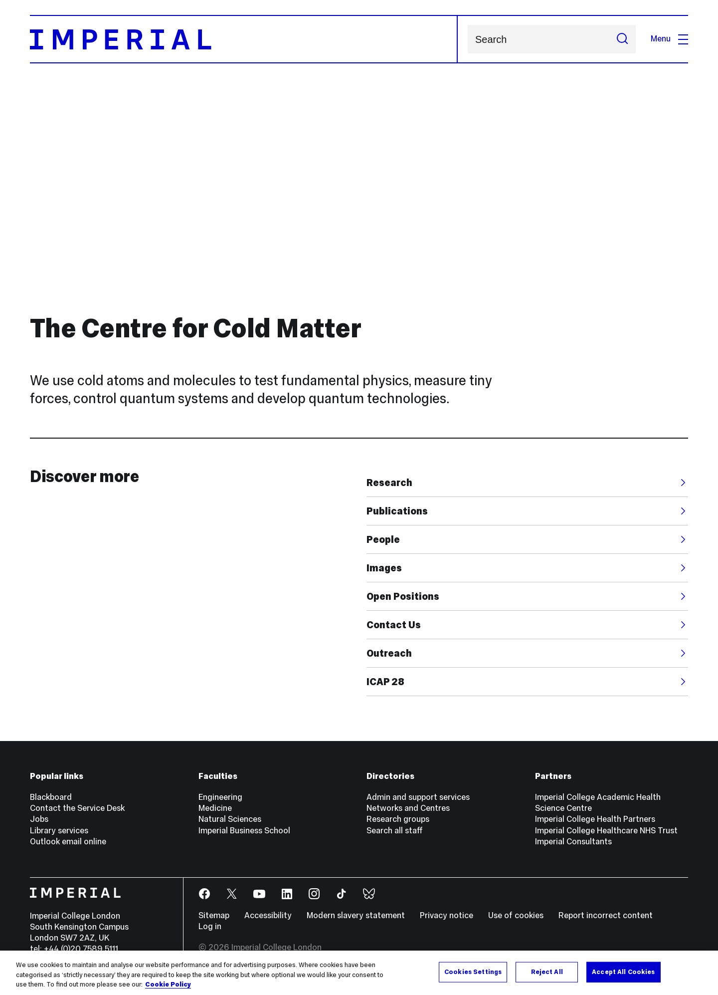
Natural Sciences (229, 819)
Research (389, 483)
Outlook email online (68, 841)
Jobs (39, 819)
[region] (359, 973)
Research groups (397, 819)
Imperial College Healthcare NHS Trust (606, 830)
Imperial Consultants (573, 841)
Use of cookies (515, 915)
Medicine (215, 808)
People (383, 539)
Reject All (547, 972)
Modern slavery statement (356, 915)
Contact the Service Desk (77, 808)
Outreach (389, 653)
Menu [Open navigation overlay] (669, 38)
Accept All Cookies (623, 972)
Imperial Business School (244, 830)
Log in (209, 926)
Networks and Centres (408, 808)
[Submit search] (622, 39)
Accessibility (268, 915)
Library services (59, 830)
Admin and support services (418, 797)
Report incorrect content (605, 915)
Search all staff (394, 830)
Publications (397, 511)
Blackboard (51, 797)
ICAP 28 (385, 682)
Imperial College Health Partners (595, 819)
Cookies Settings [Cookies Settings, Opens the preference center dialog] (473, 972)
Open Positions (402, 596)
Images (384, 568)
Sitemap (213, 915)
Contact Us (393, 625)
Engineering (220, 797)
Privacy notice (446, 915)
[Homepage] (244, 39)
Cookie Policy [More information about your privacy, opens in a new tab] (168, 985)
